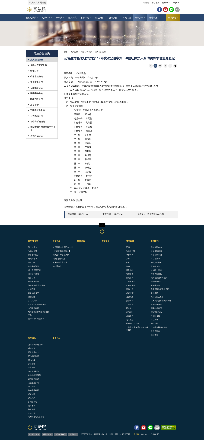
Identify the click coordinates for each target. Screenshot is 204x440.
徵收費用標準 (33, 371)
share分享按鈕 (175, 66)
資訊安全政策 (61, 434)
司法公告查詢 (86, 52)
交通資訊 (135, 434)
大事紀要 (31, 278)
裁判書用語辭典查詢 (159, 278)
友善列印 (170, 66)
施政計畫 (31, 262)
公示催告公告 (36, 87)
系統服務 (31, 348)
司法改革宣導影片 (60, 262)
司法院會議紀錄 (34, 270)
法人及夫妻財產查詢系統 (161, 300)
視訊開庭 (31, 360)
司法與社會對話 (59, 259)
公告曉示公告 (36, 116)
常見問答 (127, 17)
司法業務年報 (33, 281)
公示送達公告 (36, 76)
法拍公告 (34, 71)
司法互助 (129, 320)
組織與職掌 (32, 259)
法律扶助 (31, 413)
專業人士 (139, 17)
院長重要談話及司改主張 (63, 247)
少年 (128, 262)
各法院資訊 (32, 300)
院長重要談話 (33, 266)
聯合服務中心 (33, 352)
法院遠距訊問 (33, 383)
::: (26, 2)
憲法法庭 (72, 17)
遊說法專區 (155, 331)
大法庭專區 (130, 281)
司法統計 (129, 312)
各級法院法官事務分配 (160, 289)
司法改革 (46, 17)
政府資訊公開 (33, 293)
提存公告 (34, 104)
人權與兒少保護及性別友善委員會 (137, 328)
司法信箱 (177, 9)
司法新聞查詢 (156, 251)
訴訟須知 (31, 364)
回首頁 (146, 2)
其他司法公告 (36, 135)
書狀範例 (31, 367)
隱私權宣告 (47, 434)
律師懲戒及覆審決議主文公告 (42, 128)
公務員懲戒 (130, 285)
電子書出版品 (156, 312)
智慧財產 (129, 274)
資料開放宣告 (34, 434)
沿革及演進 (32, 251)
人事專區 (129, 304)
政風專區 (129, 316)
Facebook (159, 9)
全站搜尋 (172, 17)
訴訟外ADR (130, 251)
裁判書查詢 (155, 266)
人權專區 (31, 289)
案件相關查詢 (156, 247)
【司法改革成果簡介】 (62, 251)
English (176, 2)
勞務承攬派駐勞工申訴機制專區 (39, 313)
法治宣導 (154, 323)
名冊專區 (154, 293)
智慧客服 (153, 17)
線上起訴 (31, 386)
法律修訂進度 (156, 281)
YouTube (165, 9)
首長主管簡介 (33, 255)
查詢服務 (99, 17)
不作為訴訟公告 (37, 121)
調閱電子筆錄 (33, 379)
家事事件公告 (36, 93)
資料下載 (31, 405)
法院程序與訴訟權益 (36, 417)
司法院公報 (155, 316)
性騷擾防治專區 (132, 323)
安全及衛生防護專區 (36, 318)
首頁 (66, 52)
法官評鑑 (129, 293)
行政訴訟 (129, 270)
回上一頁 (165, 66)
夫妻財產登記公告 (38, 65)
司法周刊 (154, 320)
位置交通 (31, 297)
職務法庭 (129, 289)
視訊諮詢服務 (33, 356)
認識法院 (31, 394)
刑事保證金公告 (37, 110)
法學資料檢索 (156, 262)
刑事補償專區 (156, 308)
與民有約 (31, 398)
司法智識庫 (155, 259)
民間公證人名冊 (157, 297)
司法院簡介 (32, 247)
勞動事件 (129, 255)
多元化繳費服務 (34, 375)
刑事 (128, 266)
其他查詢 (154, 335)
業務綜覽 (85, 17)
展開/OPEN (102, 225)
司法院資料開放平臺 (159, 327)
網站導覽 (155, 2)
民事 (128, 247)
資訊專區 (129, 300)
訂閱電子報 (32, 402)
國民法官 (60, 17)
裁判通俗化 (57, 266)
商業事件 (129, 278)
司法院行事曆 (33, 274)
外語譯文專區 (156, 270)
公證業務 (129, 297)
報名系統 (31, 409)
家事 (128, 259)
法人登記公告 (36, 59)
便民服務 (113, 17)
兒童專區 (166, 2)
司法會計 (129, 308)
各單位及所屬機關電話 (37, 304)
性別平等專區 (33, 308)
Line (171, 9)
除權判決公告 (36, 99)
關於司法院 (31, 17)
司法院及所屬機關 (37, 2)
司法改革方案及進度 (61, 255)
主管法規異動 (156, 274)
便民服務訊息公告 (35, 344)
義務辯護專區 (156, 304)
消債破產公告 (36, 82)
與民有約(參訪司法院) (36, 285)
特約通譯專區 (33, 390)
